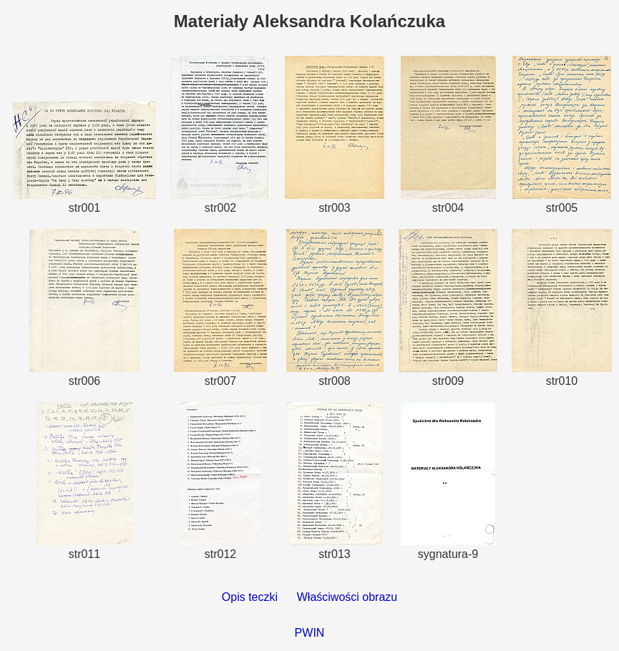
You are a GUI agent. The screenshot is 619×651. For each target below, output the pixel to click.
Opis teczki (250, 597)
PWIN (310, 633)
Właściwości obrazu (347, 597)
